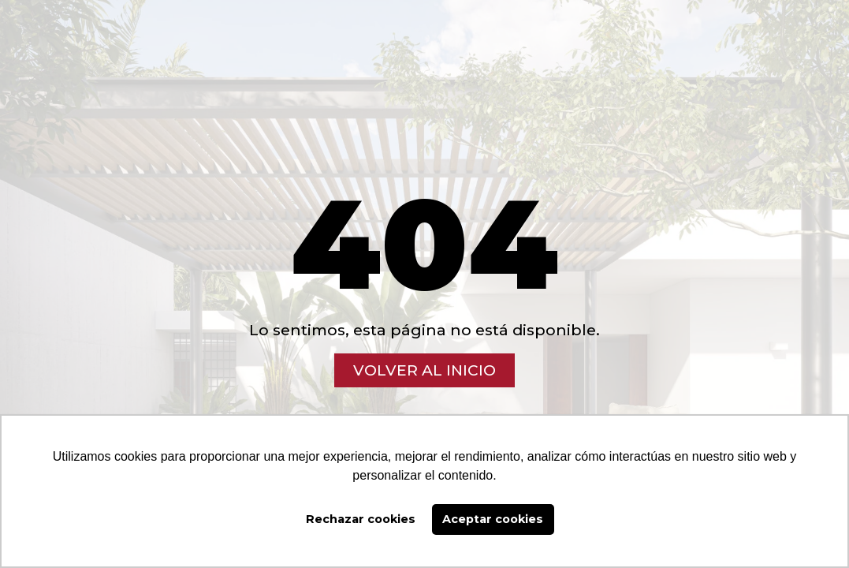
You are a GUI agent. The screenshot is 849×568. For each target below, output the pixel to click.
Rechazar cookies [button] (360, 519)
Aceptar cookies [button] (492, 519)
